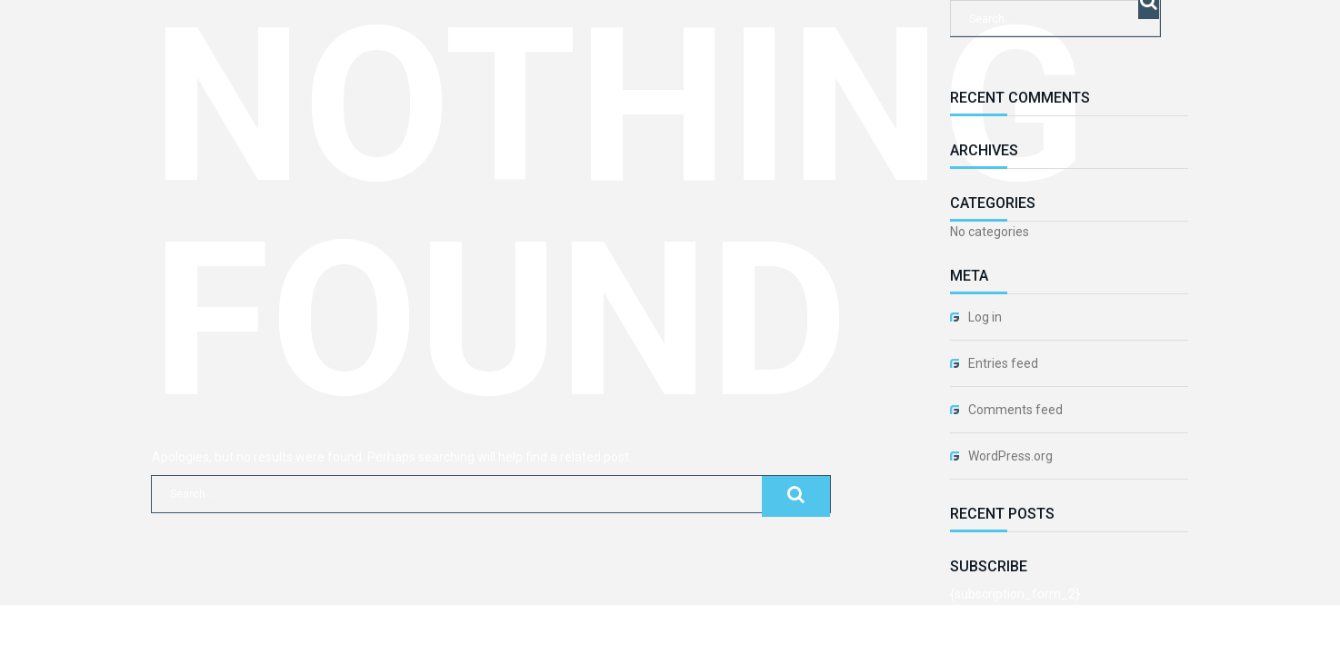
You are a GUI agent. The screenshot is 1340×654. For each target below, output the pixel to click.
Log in (985, 317)
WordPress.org (1010, 456)
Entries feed (1003, 363)
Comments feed (1015, 409)
